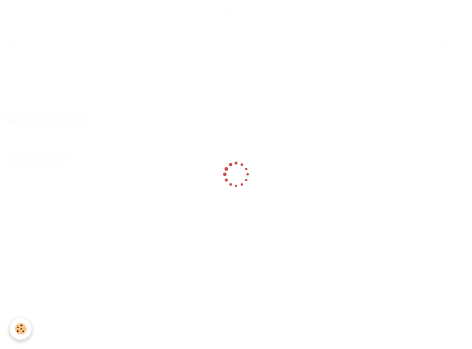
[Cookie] (21, 329)
